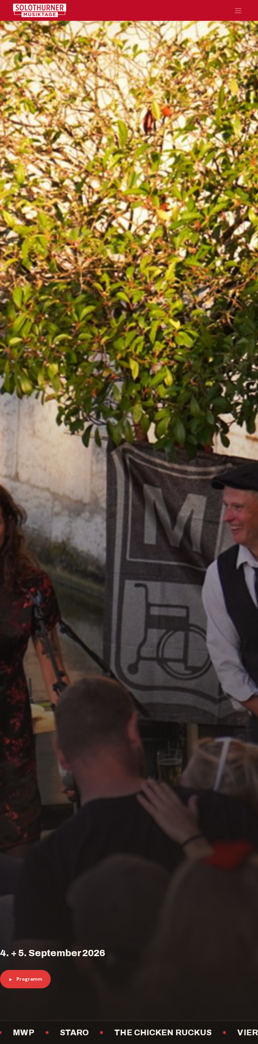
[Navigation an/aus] (238, 10)
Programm (25, 979)
